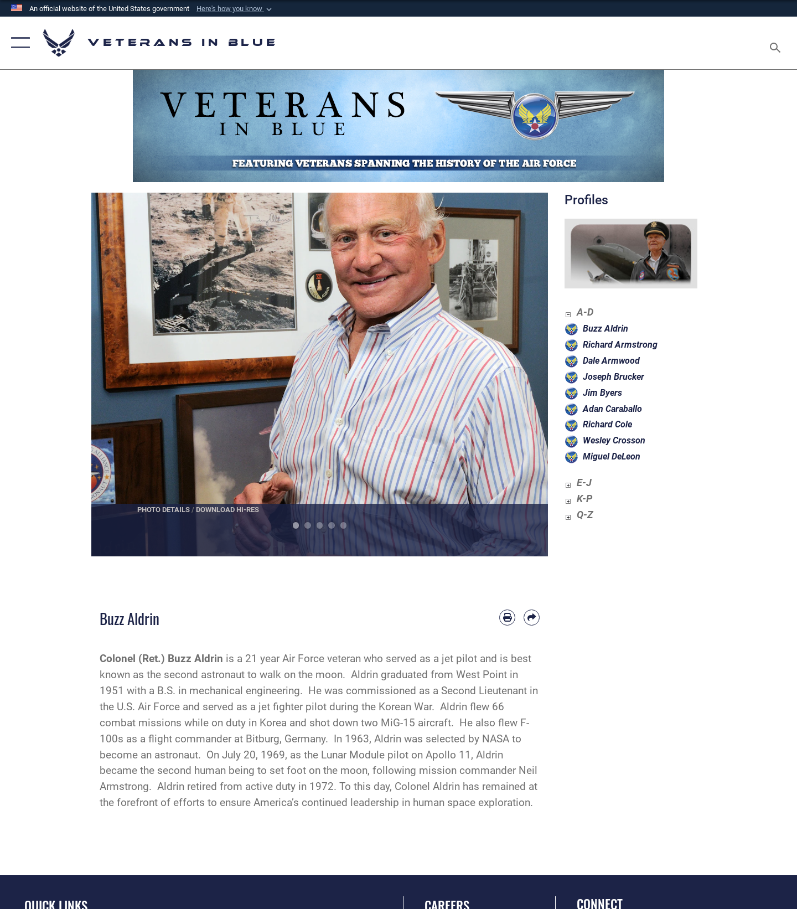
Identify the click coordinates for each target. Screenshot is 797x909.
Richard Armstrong (620, 344)
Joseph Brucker (613, 376)
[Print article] (507, 618)
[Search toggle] (776, 42)
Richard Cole (607, 424)
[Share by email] (532, 618)
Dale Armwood (611, 360)
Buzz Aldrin (605, 328)
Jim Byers (602, 393)
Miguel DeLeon (611, 456)
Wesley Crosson (614, 440)
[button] (235, 8)
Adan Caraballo (612, 409)
